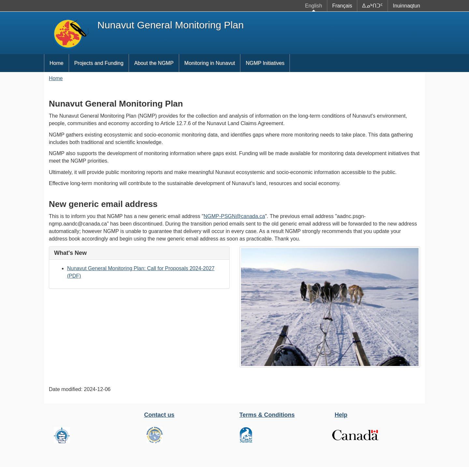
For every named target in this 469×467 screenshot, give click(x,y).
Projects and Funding (98, 63)
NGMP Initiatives (265, 63)
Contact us (159, 415)
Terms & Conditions (267, 415)
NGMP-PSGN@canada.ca (234, 216)
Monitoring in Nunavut (209, 63)
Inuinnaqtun (406, 5)
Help (341, 415)
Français (342, 5)
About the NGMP (154, 63)
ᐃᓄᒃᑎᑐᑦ (372, 5)
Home (57, 63)
